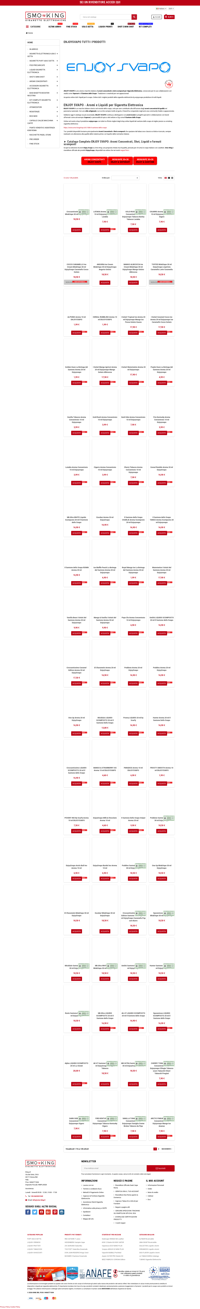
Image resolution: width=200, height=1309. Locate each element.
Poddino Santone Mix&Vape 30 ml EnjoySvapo (133, 867)
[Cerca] (109, 17)
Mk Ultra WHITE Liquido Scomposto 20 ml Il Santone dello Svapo (76, 520)
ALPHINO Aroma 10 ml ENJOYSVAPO (76, 318)
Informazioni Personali (156, 1186)
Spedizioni (86, 1212)
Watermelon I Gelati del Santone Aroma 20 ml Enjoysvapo (161, 570)
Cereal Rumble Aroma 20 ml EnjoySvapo (161, 468)
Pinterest (55, 1212)
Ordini (150, 1190)
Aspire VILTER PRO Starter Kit (112, 1257)
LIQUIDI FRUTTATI (34, 1246)
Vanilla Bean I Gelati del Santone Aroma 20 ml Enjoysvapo (76, 620)
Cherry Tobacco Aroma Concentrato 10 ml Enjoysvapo (133, 470)
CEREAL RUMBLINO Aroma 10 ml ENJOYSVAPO (105, 318)
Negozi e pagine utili (122, 1208)
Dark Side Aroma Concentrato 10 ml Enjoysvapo (133, 418)
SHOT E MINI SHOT (126, 25)
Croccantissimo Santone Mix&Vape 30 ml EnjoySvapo (76, 213)
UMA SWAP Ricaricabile (148, 1243)
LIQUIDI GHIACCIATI (34, 1253)
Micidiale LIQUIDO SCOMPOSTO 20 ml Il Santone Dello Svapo (105, 720)
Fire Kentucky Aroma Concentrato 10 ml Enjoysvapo (161, 419)
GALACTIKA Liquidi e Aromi (149, 1246)
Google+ (48, 1212)
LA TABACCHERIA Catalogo (149, 1257)
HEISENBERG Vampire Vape (75, 1243)
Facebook (27, 1212)
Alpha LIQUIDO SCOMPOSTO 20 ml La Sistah (76, 1065)
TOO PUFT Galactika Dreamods (76, 1250)
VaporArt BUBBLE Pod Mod (111, 1253)
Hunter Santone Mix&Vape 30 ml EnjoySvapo (162, 967)
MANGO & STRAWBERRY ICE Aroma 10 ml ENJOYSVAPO (105, 769)
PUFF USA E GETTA (34, 1240)
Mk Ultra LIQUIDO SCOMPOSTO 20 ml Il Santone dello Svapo (105, 1016)
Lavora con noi (88, 1186)
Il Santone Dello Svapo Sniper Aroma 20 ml (133, 819)
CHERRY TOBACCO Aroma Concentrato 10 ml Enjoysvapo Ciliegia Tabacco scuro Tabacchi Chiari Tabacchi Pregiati (161, 1069)
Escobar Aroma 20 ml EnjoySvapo (105, 519)
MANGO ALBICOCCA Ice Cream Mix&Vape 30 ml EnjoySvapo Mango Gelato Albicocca (133, 268)
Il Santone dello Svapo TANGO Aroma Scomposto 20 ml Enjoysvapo (162, 520)
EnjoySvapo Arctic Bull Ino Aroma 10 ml (76, 867)
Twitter (34, 1212)
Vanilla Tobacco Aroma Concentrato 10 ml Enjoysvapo (76, 419)
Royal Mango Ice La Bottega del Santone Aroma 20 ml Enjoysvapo (133, 570)
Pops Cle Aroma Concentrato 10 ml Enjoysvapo (133, 619)
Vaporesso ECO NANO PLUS (112, 1246)
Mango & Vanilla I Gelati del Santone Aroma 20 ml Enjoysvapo (105, 620)
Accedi (157, 17)
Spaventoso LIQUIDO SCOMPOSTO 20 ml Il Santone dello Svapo (161, 1016)
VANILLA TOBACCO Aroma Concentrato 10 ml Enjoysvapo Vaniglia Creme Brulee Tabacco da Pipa (133, 1123)
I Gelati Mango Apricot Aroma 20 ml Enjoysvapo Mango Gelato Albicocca (105, 369)
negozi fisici (124, 150)
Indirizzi (150, 1197)
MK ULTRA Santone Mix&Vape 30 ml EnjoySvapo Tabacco (133, 1065)
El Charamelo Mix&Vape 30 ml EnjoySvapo (76, 915)
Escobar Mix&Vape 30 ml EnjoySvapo (105, 915)
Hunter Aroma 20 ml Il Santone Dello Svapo (162, 719)
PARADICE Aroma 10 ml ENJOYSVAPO (133, 769)
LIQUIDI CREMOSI (33, 1243)
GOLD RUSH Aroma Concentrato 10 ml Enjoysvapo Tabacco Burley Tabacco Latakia (133, 215)
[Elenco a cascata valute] (171, 9)
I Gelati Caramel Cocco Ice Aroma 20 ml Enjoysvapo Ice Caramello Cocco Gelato (161, 319)
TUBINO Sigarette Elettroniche (150, 1260)
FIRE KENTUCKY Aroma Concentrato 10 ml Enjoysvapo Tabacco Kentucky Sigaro (105, 1123)
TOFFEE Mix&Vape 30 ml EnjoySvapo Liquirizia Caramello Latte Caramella (162, 266)
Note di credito (153, 1193)
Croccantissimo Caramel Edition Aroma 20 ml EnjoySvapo (76, 670)
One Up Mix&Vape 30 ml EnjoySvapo (161, 867)
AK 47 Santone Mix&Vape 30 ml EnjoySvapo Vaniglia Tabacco (104, 1066)
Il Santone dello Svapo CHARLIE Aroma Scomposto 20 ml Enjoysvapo (133, 520)
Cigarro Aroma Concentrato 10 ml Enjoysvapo (105, 468)
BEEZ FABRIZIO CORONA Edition (113, 1260)
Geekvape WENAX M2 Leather (113, 1240)
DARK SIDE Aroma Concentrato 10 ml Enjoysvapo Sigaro (76, 1121)
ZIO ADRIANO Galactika (73, 1246)
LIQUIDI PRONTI (106, 25)
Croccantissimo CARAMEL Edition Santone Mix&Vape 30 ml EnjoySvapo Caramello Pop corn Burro (133, 917)
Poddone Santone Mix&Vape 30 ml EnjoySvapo (161, 819)
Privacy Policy (5, 1308)
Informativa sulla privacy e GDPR (95, 1209)
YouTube (41, 1212)
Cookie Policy (15, 1308)
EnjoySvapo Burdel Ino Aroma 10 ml (105, 867)
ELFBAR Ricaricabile (146, 1240)
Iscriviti (160, 1169)
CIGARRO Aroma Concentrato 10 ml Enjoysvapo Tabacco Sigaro (162, 214)
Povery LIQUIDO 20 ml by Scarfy (133, 719)
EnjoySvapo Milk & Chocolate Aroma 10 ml (105, 819)
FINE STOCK (72, 25)
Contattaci (86, 1216)
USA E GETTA (88, 25)
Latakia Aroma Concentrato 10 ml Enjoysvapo (76, 468)
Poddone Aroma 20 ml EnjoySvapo (133, 669)
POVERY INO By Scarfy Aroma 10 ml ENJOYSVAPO (77, 819)
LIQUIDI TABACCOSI (34, 1250)
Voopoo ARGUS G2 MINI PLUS (113, 1250)
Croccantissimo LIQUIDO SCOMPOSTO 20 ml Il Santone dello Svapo (76, 770)
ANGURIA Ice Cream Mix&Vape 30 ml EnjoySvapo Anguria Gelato (104, 266)
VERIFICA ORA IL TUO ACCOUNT (127, 1192)
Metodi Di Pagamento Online (93, 1193)
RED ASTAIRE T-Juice (72, 1240)
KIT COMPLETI (146, 25)
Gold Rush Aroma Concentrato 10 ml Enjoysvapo (105, 418)
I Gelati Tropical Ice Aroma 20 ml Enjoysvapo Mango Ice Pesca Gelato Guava (133, 319)
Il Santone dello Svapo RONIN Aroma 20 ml (77, 569)
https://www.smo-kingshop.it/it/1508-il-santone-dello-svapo (85, 128)
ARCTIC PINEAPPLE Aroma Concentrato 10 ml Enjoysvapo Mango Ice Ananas (162, 1123)
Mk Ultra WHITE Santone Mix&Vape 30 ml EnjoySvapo (104, 967)
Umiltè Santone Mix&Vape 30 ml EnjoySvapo (133, 967)
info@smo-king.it (39, 1201)
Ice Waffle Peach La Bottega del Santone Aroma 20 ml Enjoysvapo (104, 570)
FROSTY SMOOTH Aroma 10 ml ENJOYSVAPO (161, 769)
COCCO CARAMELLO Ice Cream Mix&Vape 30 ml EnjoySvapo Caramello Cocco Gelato (76, 268)
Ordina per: (106, 178)
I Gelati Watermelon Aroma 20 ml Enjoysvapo (133, 368)
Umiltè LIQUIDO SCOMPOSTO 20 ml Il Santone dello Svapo (162, 619)
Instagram (61, 1212)
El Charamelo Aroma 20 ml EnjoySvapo (105, 669)
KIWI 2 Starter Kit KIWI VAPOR (113, 1243)
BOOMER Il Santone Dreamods (76, 1257)
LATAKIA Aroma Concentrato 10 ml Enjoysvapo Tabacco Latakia (105, 214)
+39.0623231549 (37, 1197)
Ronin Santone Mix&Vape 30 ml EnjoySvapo (76, 1015)
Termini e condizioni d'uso (92, 1190)
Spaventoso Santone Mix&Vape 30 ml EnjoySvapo (161, 915)
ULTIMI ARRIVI (55, 25)
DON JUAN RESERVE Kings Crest (76, 1253)
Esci (149, 1200)
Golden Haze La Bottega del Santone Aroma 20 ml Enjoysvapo (76, 369)
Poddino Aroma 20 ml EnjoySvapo (161, 669)
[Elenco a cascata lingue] (161, 9)
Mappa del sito (88, 1220)
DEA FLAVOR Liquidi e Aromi (149, 1253)
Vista (160, 178)
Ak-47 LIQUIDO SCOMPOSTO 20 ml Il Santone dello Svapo (133, 1015)
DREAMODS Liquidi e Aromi (149, 1250)
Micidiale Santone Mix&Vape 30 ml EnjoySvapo (76, 967)
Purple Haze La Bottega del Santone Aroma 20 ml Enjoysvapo (162, 369)
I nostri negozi (120, 1224)
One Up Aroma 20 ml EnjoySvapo (76, 719)
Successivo (167, 1150)
